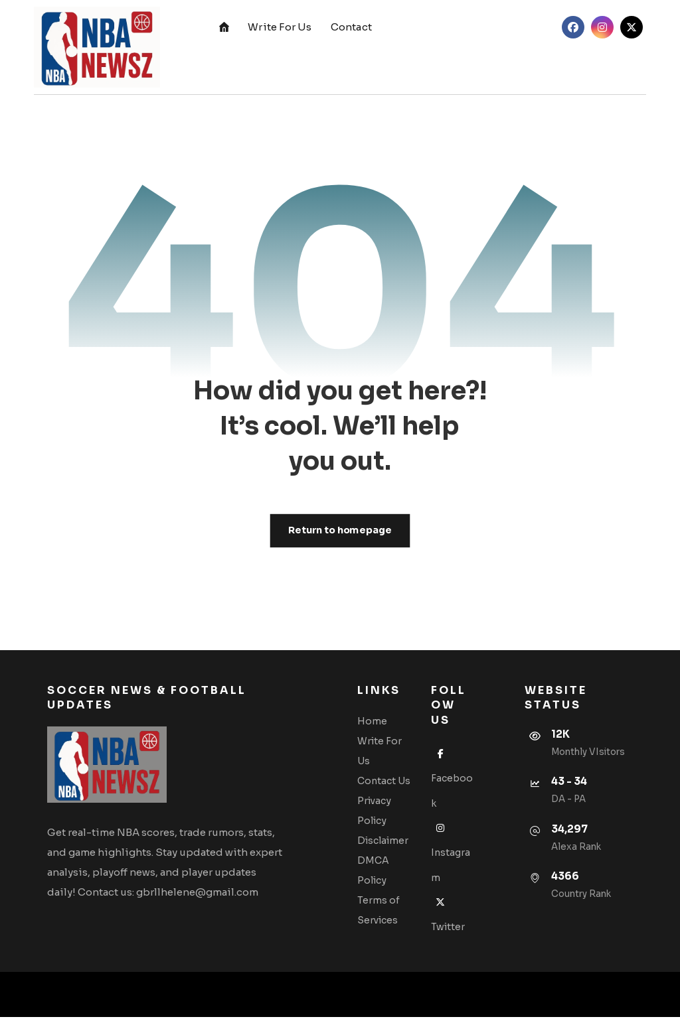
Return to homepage (340, 531)
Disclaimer (384, 841)
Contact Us (385, 781)
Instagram (451, 853)
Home (374, 722)
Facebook (449, 779)
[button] (573, 27)
